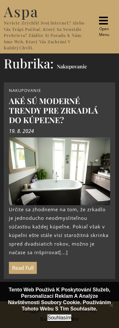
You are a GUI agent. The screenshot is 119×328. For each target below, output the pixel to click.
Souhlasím (60, 317)
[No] (111, 305)
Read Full (21, 266)
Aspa (21, 11)
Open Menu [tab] (102, 26)
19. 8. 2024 (21, 131)
